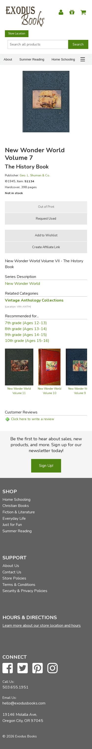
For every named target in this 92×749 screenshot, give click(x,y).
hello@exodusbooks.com (23, 703)
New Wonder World (22, 283)
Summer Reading (31, 59)
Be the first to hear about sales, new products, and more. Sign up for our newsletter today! (46, 445)
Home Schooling (63, 59)
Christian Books (15, 505)
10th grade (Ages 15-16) (27, 340)
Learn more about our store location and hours (41, 625)
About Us (10, 565)
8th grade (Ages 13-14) (26, 329)
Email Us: (9, 697)
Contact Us (11, 572)
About (8, 59)
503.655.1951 (15, 687)
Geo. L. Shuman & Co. (35, 175)
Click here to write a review (32, 419)
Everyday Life (14, 518)
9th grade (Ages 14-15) (26, 334)
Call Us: (8, 681)
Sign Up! (46, 465)
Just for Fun (12, 524)
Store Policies (14, 578)
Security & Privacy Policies (24, 591)
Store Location (16, 33)
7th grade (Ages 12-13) (26, 323)
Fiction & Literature (18, 512)
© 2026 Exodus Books (19, 736)
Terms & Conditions (18, 584)
